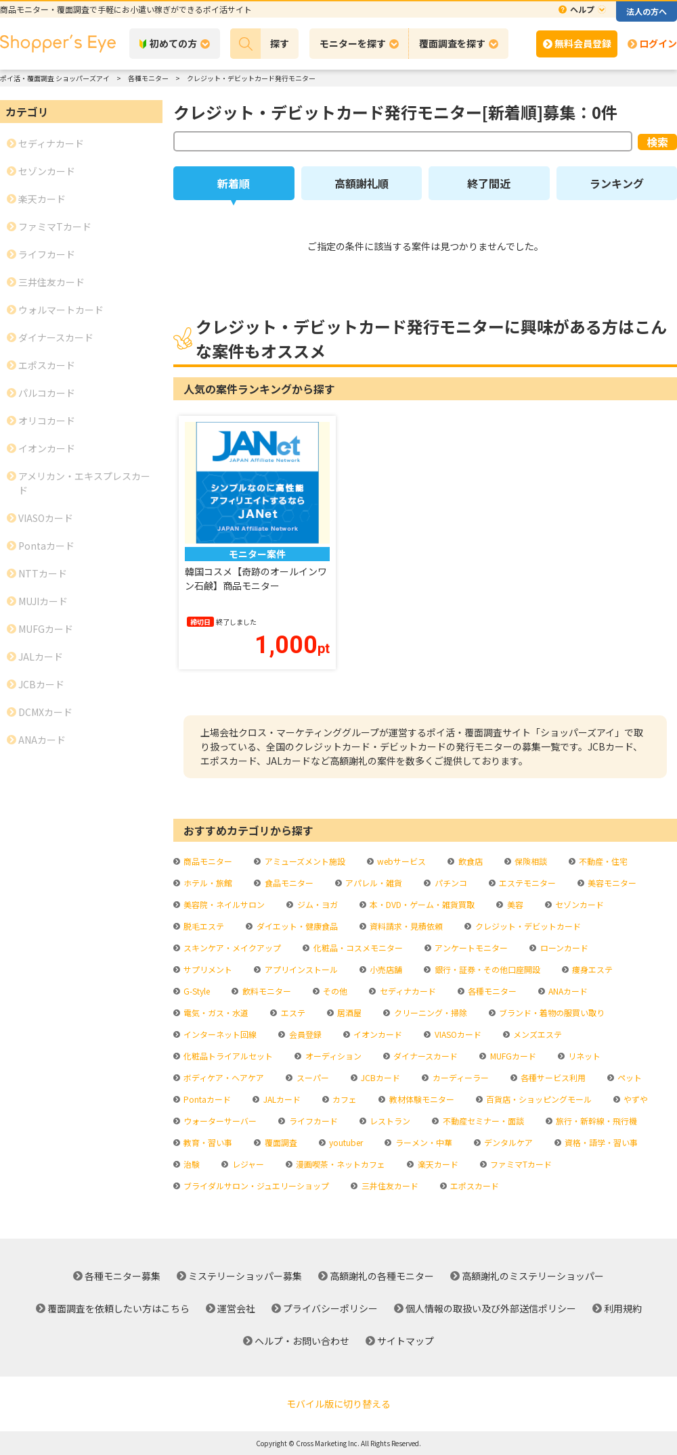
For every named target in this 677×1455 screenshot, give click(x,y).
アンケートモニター (470, 947)
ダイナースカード (424, 1056)
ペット (628, 1077)
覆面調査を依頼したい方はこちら (118, 1308)
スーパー (311, 1077)
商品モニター (206, 861)
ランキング (617, 183)
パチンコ (450, 882)
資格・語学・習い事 (600, 1142)
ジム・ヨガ (316, 904)
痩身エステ (591, 969)
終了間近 (488, 183)
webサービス (400, 861)
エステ (292, 1012)
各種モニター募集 (122, 1276)
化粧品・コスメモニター (357, 947)
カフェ (343, 1099)
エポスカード (473, 1185)
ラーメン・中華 (422, 1142)
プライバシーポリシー (330, 1308)
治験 (190, 1164)
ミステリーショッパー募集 (245, 1276)
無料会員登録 (582, 43)
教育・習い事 (206, 1142)
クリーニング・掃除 (429, 1012)
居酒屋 (348, 1012)
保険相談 (529, 861)
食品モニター (288, 882)
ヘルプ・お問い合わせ (302, 1340)
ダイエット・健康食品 (296, 926)
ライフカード (312, 1120)
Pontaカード (206, 1099)
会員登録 (304, 1034)
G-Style (195, 991)
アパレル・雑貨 (372, 882)
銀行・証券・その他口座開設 (486, 969)
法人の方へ (646, 11)
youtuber (345, 1142)
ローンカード (563, 947)
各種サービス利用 (552, 1077)
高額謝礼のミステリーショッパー (533, 1276)
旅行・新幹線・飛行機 (595, 1120)
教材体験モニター (420, 1099)
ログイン (658, 43)
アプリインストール (300, 969)
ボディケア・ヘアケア (222, 1077)
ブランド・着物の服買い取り (551, 1012)
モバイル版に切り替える (338, 1403)
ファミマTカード (520, 1164)
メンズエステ (536, 1034)
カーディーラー (460, 1077)
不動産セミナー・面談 (482, 1120)
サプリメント (206, 969)
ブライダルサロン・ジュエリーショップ (255, 1185)
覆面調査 (280, 1142)
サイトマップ (405, 1340)
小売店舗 (385, 969)
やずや (634, 1099)
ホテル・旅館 (206, 882)
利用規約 (623, 1308)
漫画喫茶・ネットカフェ (339, 1164)
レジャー (247, 1164)
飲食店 (469, 861)
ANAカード (567, 991)
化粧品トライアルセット (227, 1056)
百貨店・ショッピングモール (538, 1099)
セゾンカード (578, 904)
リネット (583, 1056)
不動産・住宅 (602, 861)
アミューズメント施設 (304, 861)
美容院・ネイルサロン (223, 904)
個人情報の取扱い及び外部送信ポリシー (491, 1308)
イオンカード (376, 1034)
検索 (657, 142)
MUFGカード (512, 1056)
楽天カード (437, 1164)
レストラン (389, 1120)
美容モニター (611, 882)
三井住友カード (388, 1185)
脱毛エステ (202, 926)
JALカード (281, 1099)
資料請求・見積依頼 (405, 926)
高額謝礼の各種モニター (382, 1276)
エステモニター (526, 882)
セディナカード (407, 991)
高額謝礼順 (361, 183)
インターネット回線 (219, 1034)
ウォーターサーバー (219, 1120)
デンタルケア (507, 1142)
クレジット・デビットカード (527, 926)
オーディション (332, 1056)
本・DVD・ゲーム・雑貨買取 (421, 904)
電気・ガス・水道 (214, 1012)
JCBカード (379, 1077)
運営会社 (236, 1308)
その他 (334, 991)
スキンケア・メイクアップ (231, 947)
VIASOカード (457, 1034)
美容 (514, 904)
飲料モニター (265, 991)
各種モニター (491, 991)
